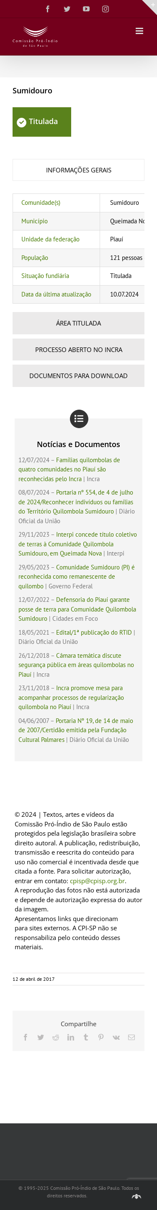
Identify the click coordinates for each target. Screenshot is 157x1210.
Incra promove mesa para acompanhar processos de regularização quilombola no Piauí (71, 697)
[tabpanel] (78, 248)
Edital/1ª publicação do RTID (94, 632)
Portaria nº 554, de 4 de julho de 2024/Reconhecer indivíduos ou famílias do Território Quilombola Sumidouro (75, 501)
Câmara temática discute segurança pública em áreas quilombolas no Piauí (76, 664)
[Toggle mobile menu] (140, 30)
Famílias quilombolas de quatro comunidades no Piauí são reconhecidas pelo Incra (69, 469)
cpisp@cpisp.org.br (97, 880)
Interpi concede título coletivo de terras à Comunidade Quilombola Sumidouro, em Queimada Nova (77, 543)
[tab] (78, 170)
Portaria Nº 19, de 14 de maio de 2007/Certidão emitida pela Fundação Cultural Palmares (75, 730)
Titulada (37, 121)
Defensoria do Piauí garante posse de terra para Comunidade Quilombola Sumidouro (77, 609)
